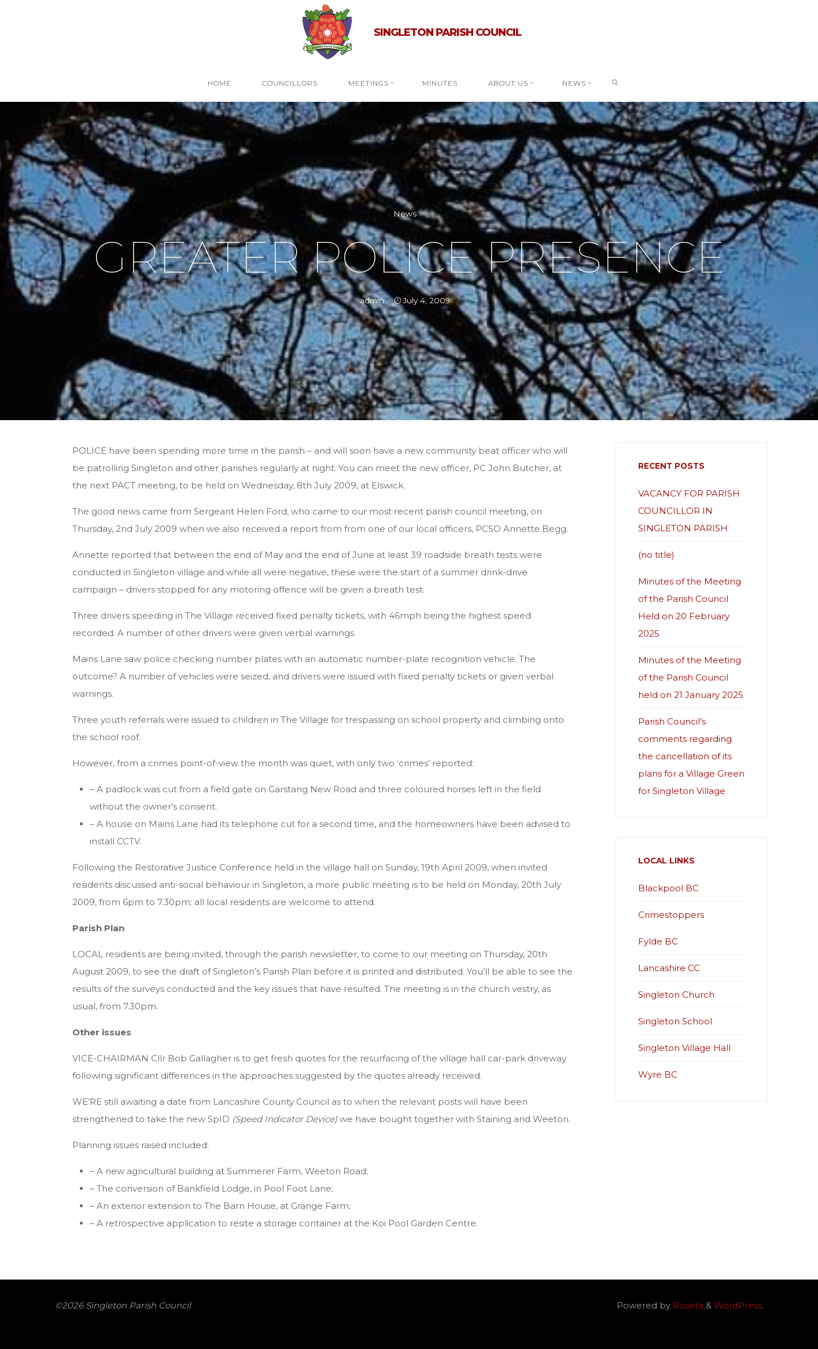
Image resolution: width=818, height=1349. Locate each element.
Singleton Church (676, 994)
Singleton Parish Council (447, 32)
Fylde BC (658, 941)
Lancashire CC (669, 967)
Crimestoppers (671, 914)
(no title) (656, 554)
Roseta (686, 1305)
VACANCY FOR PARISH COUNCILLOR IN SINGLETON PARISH (689, 511)
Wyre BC (657, 1074)
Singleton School (675, 1021)
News (405, 213)
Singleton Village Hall (684, 1047)
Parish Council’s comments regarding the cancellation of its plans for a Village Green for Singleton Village (691, 756)
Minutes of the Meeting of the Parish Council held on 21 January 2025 (690, 677)
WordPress (738, 1305)
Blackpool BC (668, 888)
